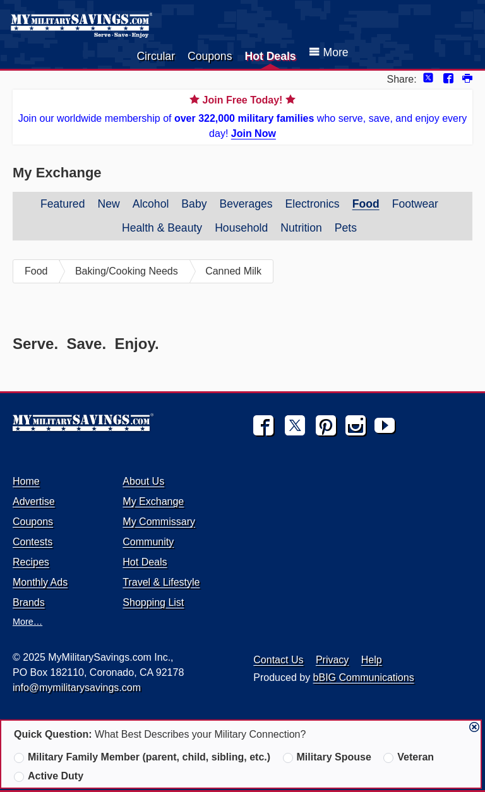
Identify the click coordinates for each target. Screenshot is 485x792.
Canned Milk (233, 271)
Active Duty (48, 776)
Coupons (210, 56)
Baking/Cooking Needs (126, 271)
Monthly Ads (40, 582)
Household (241, 228)
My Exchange (153, 501)
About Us (143, 481)
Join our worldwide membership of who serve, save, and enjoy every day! (242, 116)
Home (26, 481)
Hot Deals (270, 56)
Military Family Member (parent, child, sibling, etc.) (142, 757)
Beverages (245, 204)
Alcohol (151, 204)
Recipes (31, 562)
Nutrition (301, 228)
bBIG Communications (363, 677)
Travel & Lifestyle (161, 582)
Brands (29, 602)
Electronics (312, 204)
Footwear (415, 204)
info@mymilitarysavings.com (77, 687)
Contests (32, 541)
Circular (155, 56)
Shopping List (153, 602)
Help (371, 659)
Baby (194, 204)
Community (148, 541)
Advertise (34, 501)
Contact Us (278, 659)
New (108, 204)
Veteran (408, 757)
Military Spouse (327, 757)
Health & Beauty (162, 228)
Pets (346, 228)
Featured (62, 204)
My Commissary (159, 521)
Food (366, 204)
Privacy (332, 659)
